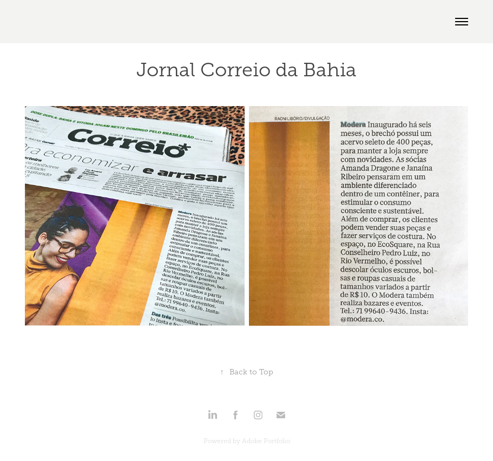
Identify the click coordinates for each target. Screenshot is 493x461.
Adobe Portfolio (266, 441)
